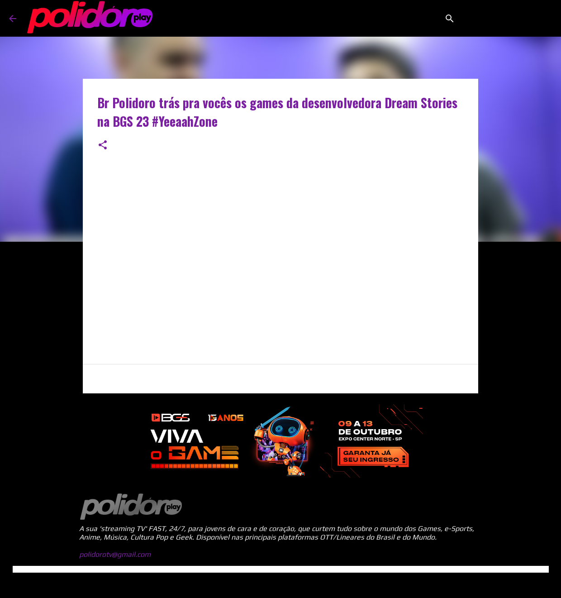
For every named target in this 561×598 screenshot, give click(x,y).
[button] (102, 145)
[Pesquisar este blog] (506, 18)
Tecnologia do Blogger (280, 585)
